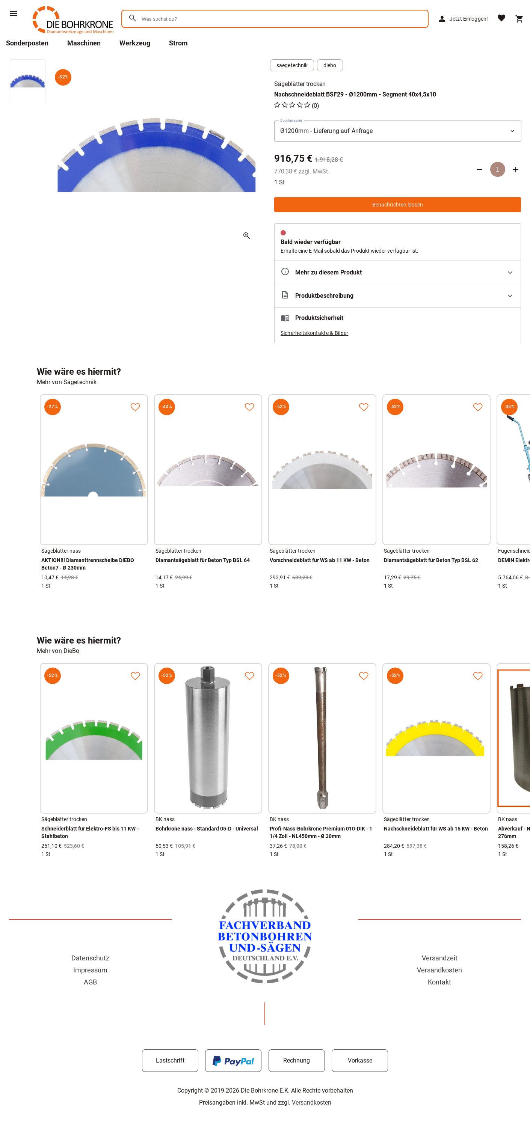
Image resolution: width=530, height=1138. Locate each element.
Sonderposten (27, 43)
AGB (90, 982)
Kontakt (439, 982)
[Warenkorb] (519, 18)
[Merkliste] (501, 19)
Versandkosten (439, 970)
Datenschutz (90, 958)
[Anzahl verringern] (480, 169)
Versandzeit (440, 958)
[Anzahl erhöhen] (516, 169)
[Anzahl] (497, 169)
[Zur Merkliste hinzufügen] (135, 407)
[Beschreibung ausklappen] (398, 295)
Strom (178, 43)
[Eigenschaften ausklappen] (398, 272)
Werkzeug (134, 43)
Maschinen (84, 43)
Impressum (90, 970)
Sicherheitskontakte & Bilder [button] (315, 333)
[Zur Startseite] (71, 35)
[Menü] (13, 13)
